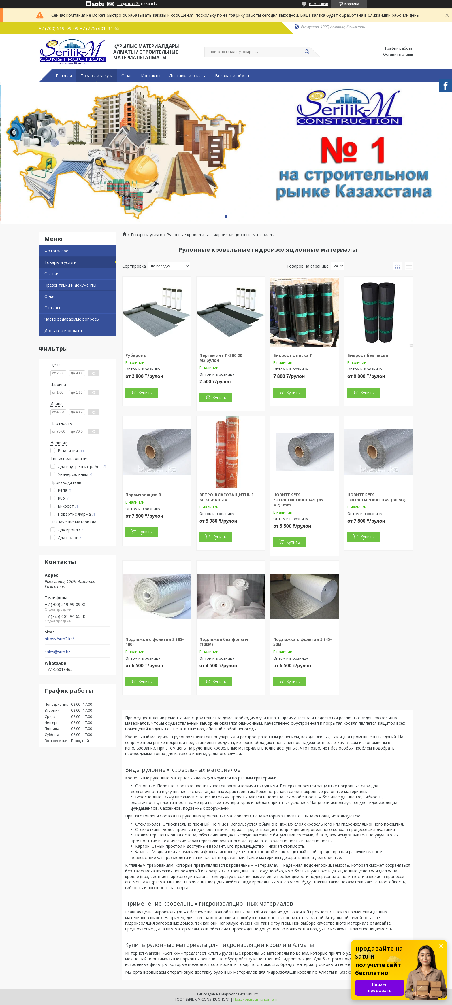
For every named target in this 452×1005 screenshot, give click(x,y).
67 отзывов (318, 3)
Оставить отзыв (398, 54)
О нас (126, 76)
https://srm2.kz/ (59, 638)
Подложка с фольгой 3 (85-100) (154, 642)
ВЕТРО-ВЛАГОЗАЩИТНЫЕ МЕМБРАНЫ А (226, 497)
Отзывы (52, 308)
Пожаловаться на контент (255, 999)
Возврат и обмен (232, 76)
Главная (64, 76)
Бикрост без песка (367, 355)
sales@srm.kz (57, 651)
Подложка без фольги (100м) (223, 642)
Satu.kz (252, 994)
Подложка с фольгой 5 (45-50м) (302, 642)
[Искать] (306, 52)
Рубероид (136, 355)
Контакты (150, 76)
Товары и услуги (97, 76)
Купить (145, 392)
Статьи (51, 273)
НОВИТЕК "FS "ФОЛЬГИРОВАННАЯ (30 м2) (376, 497)
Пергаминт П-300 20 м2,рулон (220, 358)
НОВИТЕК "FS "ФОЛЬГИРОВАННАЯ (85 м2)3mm (298, 500)
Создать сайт (128, 4)
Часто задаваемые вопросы (71, 319)
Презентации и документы (70, 285)
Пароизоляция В (143, 494)
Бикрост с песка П (293, 355)
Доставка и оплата (187, 76)
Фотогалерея (57, 250)
